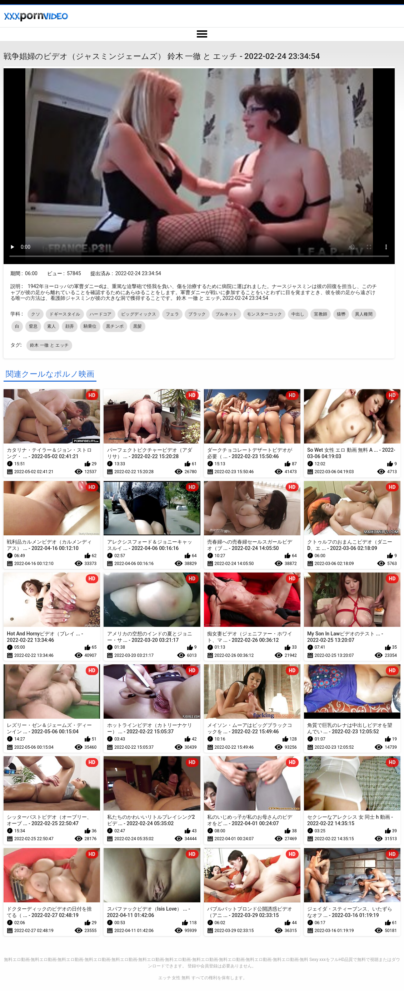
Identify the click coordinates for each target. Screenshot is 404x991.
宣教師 (320, 314)
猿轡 (341, 314)
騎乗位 (90, 326)
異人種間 (364, 314)
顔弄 (69, 326)
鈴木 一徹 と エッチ (49, 345)
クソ (35, 314)
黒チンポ (115, 326)
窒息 (33, 326)
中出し (298, 314)
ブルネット (226, 314)
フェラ (172, 314)
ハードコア (101, 314)
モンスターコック (264, 314)
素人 (51, 326)
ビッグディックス (138, 314)
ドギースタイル (64, 314)
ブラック (197, 314)
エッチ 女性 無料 (174, 977)
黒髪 (137, 326)
